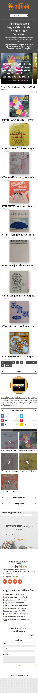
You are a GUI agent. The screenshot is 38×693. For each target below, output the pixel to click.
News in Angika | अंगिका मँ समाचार (14, 601)
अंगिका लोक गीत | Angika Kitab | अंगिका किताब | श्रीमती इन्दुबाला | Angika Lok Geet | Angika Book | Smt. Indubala (9, 497)
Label (31, 436)
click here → (14, 411)
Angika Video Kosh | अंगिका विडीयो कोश (15, 618)
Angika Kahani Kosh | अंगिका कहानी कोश (16, 613)
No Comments (23, 83)
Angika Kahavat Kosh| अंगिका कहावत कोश (16, 621)
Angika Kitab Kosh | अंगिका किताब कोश (15, 607)
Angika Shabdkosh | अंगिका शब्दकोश (15, 615)
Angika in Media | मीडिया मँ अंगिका (14, 610)
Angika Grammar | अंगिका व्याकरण (14, 624)
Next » (8, 370)
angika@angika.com (12, 584)
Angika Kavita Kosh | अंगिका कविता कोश (16, 604)
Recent (19, 436)
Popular (6, 436)
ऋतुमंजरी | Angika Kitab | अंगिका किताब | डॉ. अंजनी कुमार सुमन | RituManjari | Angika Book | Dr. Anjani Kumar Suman (16, 73)
